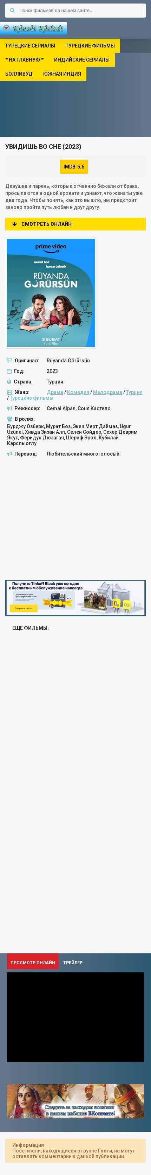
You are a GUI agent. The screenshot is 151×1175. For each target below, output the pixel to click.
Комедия (78, 392)
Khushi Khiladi (33, 28)
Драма (55, 392)
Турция (134, 392)
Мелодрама (107, 392)
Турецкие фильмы (31, 398)
